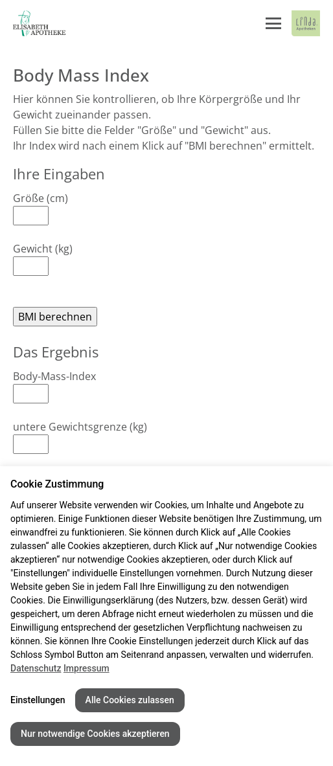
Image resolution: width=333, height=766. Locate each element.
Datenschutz (35, 668)
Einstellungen (37, 700)
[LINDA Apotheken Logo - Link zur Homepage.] (306, 23)
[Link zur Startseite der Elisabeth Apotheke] (42, 23)
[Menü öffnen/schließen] (273, 23)
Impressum (86, 668)
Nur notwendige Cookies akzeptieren (95, 733)
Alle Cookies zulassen (130, 700)
